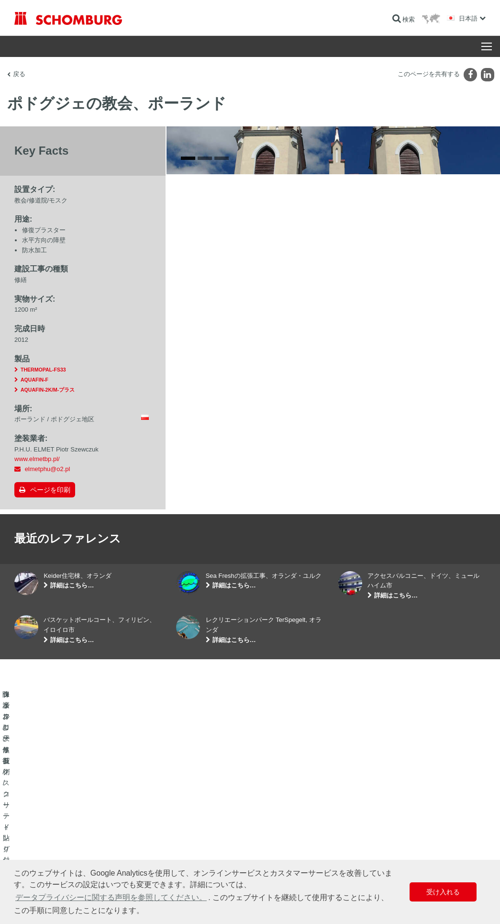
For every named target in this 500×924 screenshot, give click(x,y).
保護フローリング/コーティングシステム (66, 855)
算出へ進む (190, 826)
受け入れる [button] (443, 892)
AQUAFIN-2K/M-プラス (48, 390)
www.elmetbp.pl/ (37, 458)
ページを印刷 (50, 490)
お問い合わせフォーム (204, 855)
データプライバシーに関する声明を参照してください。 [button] (111, 897)
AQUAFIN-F (34, 380)
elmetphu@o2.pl (47, 469)
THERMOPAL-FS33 (43, 369)
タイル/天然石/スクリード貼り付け (59, 840)
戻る (19, 74)
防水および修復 (34, 826)
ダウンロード (193, 840)
